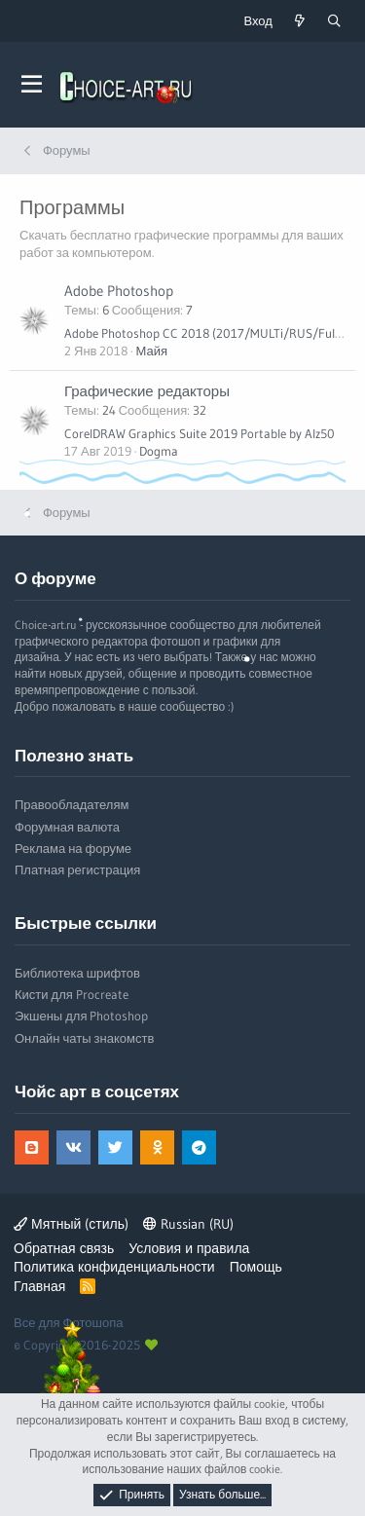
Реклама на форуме (73, 848)
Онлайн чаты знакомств (84, 1038)
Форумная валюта (67, 826)
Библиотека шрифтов (77, 972)
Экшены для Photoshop (81, 1015)
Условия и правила (188, 1248)
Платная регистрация (77, 869)
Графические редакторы (147, 391)
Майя (151, 350)
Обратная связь (64, 1248)
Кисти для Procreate (71, 994)
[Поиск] (333, 21)
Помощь (256, 1267)
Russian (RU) (188, 1224)
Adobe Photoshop (118, 290)
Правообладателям (71, 804)
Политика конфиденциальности (114, 1267)
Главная (39, 1286)
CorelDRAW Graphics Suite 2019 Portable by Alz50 (199, 433)
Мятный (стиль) (71, 1224)
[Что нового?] (299, 21)
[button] (32, 84)
